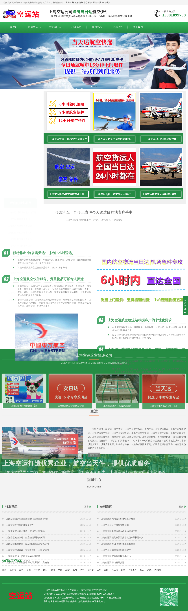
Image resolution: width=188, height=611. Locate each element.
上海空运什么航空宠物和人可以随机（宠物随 (48, 597)
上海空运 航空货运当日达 (20, 125)
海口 (104, 2)
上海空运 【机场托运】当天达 (22, 111)
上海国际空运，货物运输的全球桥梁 (48, 590)
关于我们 (138, 27)
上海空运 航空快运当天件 (20, 138)
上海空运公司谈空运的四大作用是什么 (115, 144)
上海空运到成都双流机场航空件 (143, 584)
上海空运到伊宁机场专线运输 (143, 559)
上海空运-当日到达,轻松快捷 (161, 144)
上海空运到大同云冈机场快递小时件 (143, 553)
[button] (91, 86)
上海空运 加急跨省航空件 (20, 151)
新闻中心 (97, 27)
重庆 (95, 2)
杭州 (90, 2)
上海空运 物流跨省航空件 (20, 158)
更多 (86, 541)
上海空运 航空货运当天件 (20, 131)
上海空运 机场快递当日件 (20, 118)
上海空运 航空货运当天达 (20, 172)
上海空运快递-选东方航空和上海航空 (69, 199)
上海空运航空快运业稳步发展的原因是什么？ (161, 199)
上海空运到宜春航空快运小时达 (143, 590)
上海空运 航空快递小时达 (20, 178)
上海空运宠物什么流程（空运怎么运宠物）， (48, 565)
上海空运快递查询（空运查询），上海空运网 (48, 584)
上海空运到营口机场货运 (143, 597)
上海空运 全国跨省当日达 (20, 145)
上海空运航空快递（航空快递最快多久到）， (48, 572)
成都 (77, 2)
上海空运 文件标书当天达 (20, 192)
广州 (72, 2)
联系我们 (117, 27)
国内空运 (33, 27)
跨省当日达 (55, 27)
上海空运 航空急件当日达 (20, 185)
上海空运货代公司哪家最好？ (48, 559)
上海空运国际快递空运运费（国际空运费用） (48, 553)
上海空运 (12, 27)
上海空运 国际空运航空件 (20, 198)
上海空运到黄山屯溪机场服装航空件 (143, 578)
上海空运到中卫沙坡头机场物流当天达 (143, 565)
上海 (68, 2)
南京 (86, 2)
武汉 (108, 2)
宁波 (99, 2)
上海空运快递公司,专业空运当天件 (68, 144)
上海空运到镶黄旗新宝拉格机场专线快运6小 (143, 572)
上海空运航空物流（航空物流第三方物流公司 (48, 578)
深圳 (81, 2)
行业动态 (76, 27)
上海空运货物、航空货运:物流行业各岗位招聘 (115, 199)
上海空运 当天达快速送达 (20, 165)
